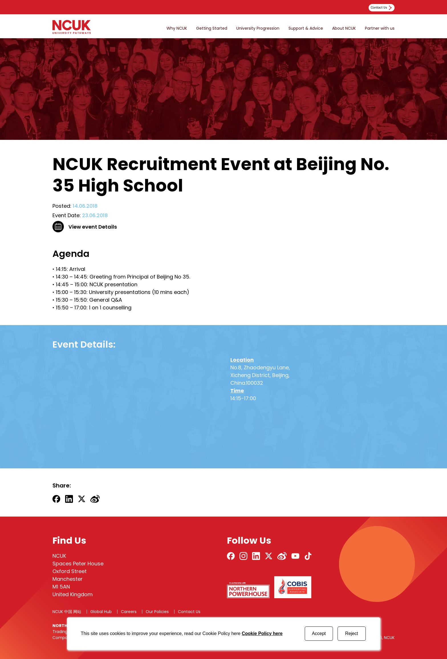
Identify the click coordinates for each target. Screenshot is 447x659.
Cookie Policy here (262, 633)
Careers (129, 611)
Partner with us (380, 28)
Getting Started (211, 28)
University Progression (257, 28)
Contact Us (189, 611)
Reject (351, 633)
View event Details (92, 226)
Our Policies (157, 611)
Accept (319, 633)
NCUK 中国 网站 (66, 611)
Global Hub (101, 611)
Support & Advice (305, 28)
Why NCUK (176, 28)
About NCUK (344, 28)
